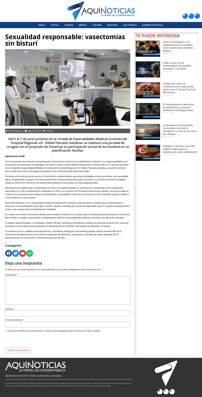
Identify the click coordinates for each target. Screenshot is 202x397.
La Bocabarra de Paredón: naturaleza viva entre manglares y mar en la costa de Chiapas (179, 130)
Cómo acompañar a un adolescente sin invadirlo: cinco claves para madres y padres (179, 46)
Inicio (42, 25)
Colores (97, 25)
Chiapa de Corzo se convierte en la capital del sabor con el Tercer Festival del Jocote (179, 88)
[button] (8, 253)
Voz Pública (130, 25)
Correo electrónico (14, 320)
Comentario (11, 275)
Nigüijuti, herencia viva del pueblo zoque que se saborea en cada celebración (180, 148)
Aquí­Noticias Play (152, 25)
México (83, 25)
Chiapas (68, 25)
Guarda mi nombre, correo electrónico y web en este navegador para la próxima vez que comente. (54, 331)
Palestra (112, 25)
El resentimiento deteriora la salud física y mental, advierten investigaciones (178, 107)
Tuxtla (55, 25)
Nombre (9, 309)
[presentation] (25, 341)
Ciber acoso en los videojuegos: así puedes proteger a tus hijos (177, 65)
